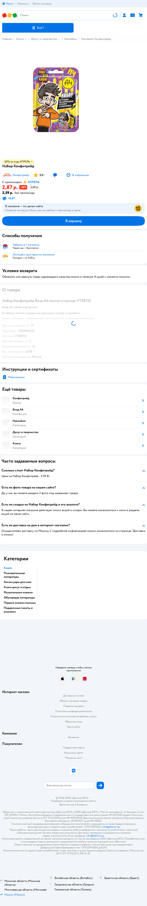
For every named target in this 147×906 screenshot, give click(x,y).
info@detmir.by (111, 826)
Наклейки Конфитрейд (96, 39)
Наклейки (70, 39)
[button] (38, 28)
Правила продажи (73, 706)
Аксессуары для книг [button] (18, 582)
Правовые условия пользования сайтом (73, 800)
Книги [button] (8, 568)
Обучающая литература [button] (19, 597)
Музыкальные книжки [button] (18, 592)
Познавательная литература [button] (14, 575)
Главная (7, 39)
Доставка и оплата (73, 695)
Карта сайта (73, 726)
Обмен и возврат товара (73, 700)
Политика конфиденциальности (73, 711)
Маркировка (16, 377)
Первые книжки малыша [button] (20, 603)
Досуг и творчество (44, 39)
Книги (20, 39)
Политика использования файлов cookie (73, 716)
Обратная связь (73, 721)
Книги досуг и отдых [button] (17, 587)
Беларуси (82, 804)
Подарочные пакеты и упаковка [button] (18, 610)
